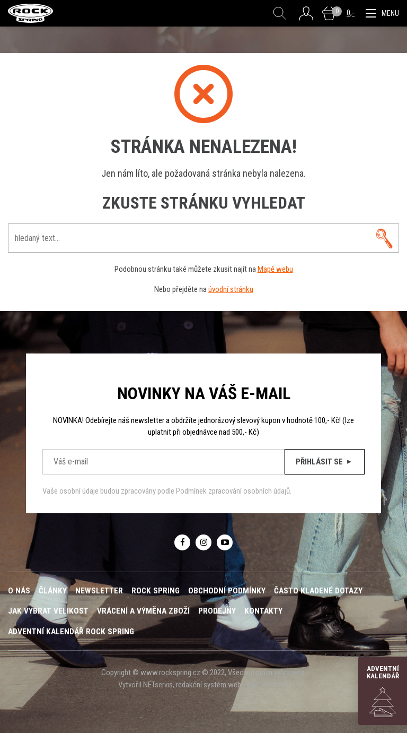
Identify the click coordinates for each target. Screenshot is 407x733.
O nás (19, 591)
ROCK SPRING (155, 591)
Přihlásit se (324, 462)
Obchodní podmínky (227, 591)
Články (53, 591)
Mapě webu (275, 269)
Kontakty (263, 611)
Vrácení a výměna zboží (143, 611)
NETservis (158, 684)
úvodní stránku (230, 289)
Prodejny (217, 611)
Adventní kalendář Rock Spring (71, 631)
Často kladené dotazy (318, 591)
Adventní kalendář (383, 691)
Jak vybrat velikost (48, 611)
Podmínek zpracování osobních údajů (233, 491)
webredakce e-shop (258, 684)
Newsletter (99, 591)
